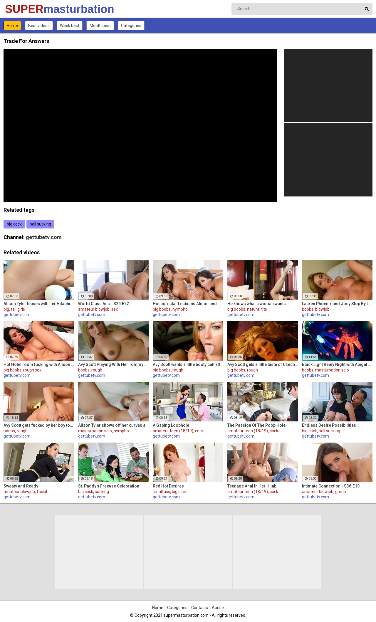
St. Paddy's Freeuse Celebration (108, 486)
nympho (180, 309)
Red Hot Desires (168, 486)
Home (12, 25)
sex (114, 309)
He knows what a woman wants (256, 303)
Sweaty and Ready (21, 486)
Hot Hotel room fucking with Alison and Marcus (39, 364)
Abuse (218, 607)
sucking (102, 491)
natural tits (257, 309)
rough (96, 370)
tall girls (18, 309)
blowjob (322, 309)
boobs (307, 309)
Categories (131, 25)
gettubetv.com (44, 237)
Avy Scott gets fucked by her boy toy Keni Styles (39, 425)
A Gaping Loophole (171, 425)
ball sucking (40, 224)
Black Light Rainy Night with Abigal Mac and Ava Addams (337, 364)
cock (199, 430)
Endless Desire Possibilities (329, 425)
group (340, 491)
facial (42, 491)
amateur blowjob (94, 309)
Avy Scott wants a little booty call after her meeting (188, 364)
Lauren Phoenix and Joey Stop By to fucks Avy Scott (337, 303)
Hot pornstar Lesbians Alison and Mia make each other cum (188, 303)
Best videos (39, 25)
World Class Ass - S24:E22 (103, 303)
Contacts (199, 607)
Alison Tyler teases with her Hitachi (37, 303)
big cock (14, 224)
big (6, 309)
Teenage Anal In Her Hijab (251, 486)
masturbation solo (332, 370)
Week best (69, 25)
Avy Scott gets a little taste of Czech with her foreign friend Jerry (262, 364)
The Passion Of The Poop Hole (256, 425)
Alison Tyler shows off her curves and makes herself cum (113, 425)
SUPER (20, 9)
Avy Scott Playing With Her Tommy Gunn (113, 364)
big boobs (162, 309)
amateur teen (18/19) (173, 430)
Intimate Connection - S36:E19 (331, 486)
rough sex (32, 370)
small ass (161, 491)
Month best (100, 25)
